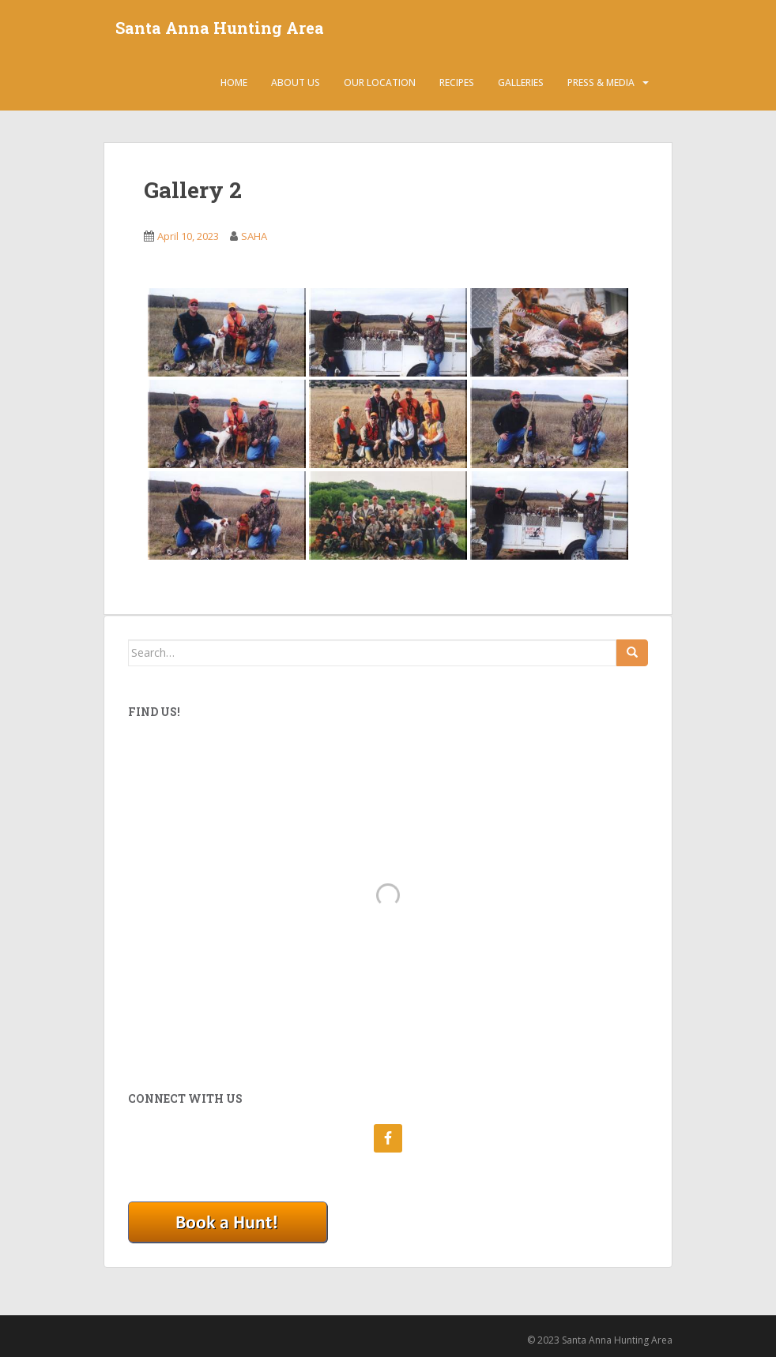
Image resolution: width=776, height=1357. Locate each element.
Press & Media (601, 82)
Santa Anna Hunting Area (219, 27)
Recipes (456, 82)
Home (233, 82)
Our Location (380, 82)
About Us (295, 82)
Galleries (521, 82)
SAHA (254, 236)
